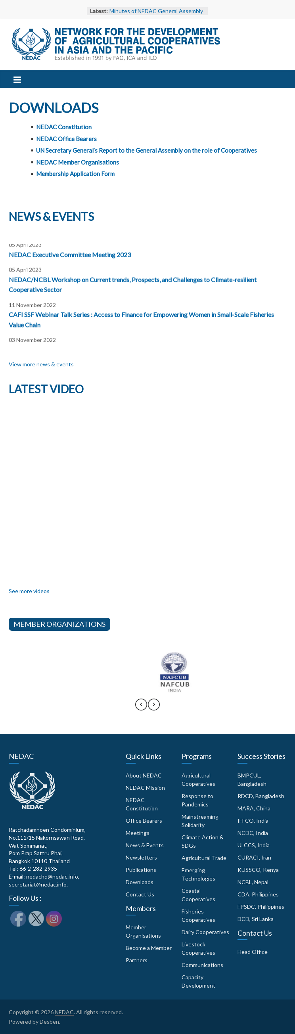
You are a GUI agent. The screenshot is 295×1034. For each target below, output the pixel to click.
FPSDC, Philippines (261, 906)
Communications (202, 964)
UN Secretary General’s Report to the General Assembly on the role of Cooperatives (146, 150)
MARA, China (254, 808)
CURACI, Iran (254, 857)
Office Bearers (144, 820)
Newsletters (141, 857)
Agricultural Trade (204, 857)
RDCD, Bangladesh (261, 796)
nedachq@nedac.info (52, 876)
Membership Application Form (75, 173)
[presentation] (141, 708)
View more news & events (41, 364)
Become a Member (149, 947)
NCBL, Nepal (253, 882)
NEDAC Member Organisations (77, 162)
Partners (137, 960)
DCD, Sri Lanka (256, 918)
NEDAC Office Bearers (66, 138)
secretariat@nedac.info (38, 884)
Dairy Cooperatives (205, 932)
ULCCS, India (254, 845)
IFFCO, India (253, 820)
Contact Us (140, 894)
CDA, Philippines (258, 894)
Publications (141, 869)
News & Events (145, 845)
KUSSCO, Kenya (258, 869)
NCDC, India (253, 832)
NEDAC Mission (145, 787)
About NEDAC (144, 775)
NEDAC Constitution (64, 126)
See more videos (29, 591)
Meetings (137, 832)
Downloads (139, 882)
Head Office (253, 951)
